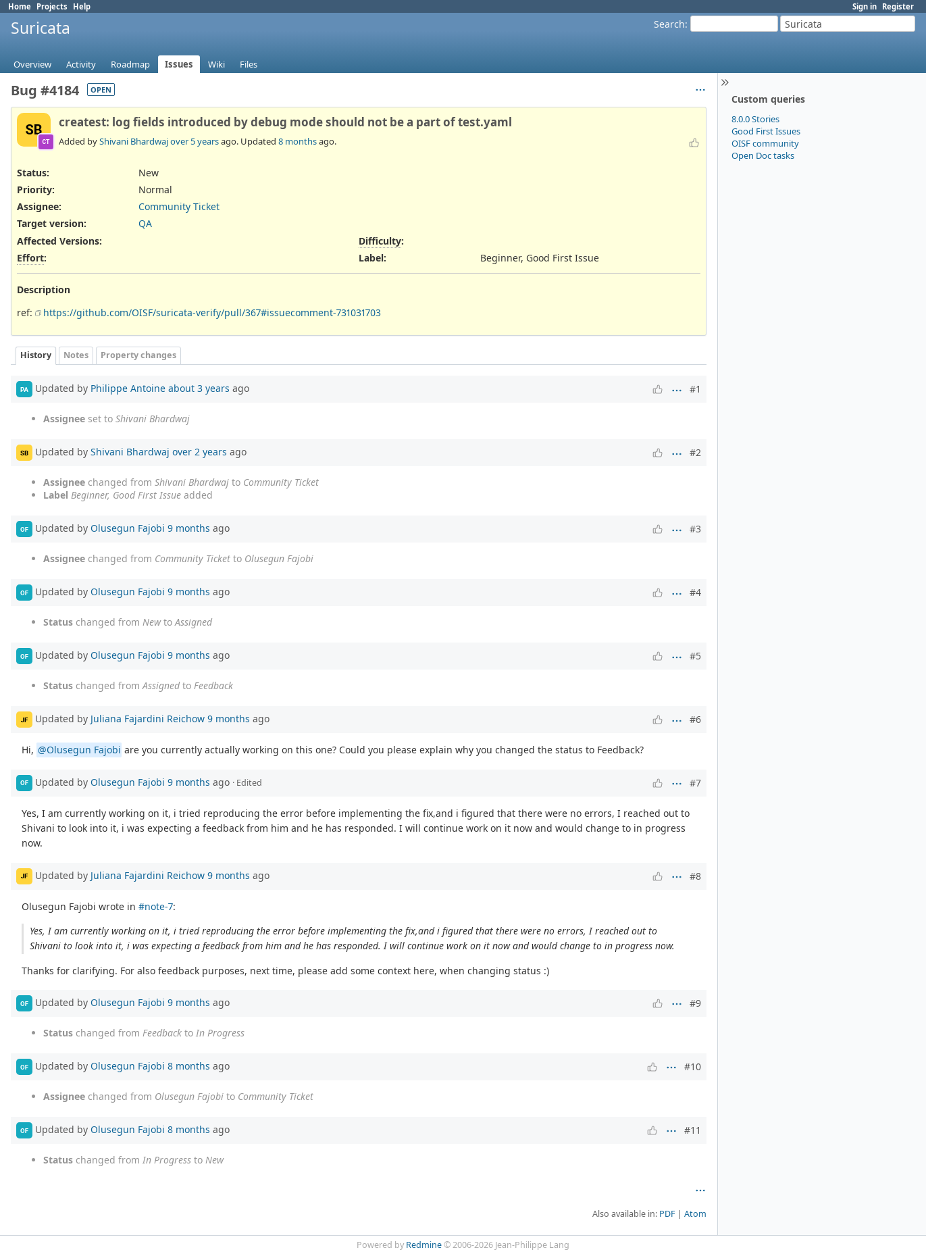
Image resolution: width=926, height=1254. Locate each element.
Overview (32, 64)
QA (145, 223)
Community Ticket (179, 206)
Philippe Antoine (128, 388)
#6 (695, 719)
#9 (695, 1003)
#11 (692, 1130)
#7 (695, 782)
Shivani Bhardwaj (133, 141)
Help (82, 6)
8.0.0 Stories (755, 119)
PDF (667, 1214)
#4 (695, 592)
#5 (695, 655)
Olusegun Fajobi (128, 528)
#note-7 (155, 906)
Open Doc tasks (762, 155)
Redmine (424, 1245)
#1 (695, 388)
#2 (695, 452)
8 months (297, 141)
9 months (189, 528)
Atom (695, 1214)
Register (898, 6)
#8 (695, 876)
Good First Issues (765, 131)
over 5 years (194, 141)
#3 (695, 528)
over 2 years (199, 451)
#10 (692, 1066)
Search (669, 24)
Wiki (216, 64)
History (35, 355)
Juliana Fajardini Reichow (148, 718)
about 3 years (199, 388)
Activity (81, 64)
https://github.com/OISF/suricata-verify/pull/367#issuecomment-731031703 (212, 312)
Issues (179, 64)
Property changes (138, 355)
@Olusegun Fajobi (79, 749)
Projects (52, 6)
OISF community (765, 143)
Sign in (864, 6)
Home (19, 6)
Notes (75, 355)
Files (248, 64)
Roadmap (130, 64)
